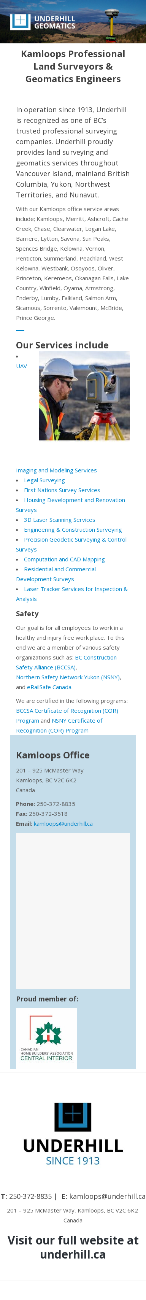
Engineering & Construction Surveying (73, 529)
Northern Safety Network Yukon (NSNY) (68, 677)
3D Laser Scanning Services (59, 519)
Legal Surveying (44, 480)
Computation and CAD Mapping (64, 559)
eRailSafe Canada (49, 687)
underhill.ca (73, 1254)
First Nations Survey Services (62, 490)
